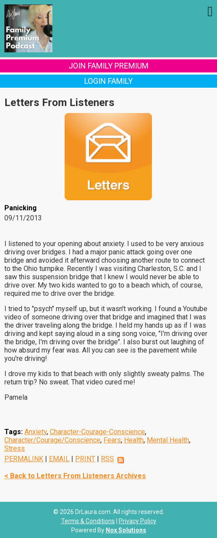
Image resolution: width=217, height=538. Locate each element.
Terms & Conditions (88, 520)
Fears (112, 440)
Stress (14, 448)
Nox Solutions (126, 530)
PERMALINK (23, 459)
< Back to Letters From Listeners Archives (75, 476)
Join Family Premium (108, 65)
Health (134, 440)
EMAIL (59, 459)
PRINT (85, 459)
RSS (107, 459)
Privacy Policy (137, 520)
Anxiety (35, 432)
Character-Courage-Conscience (97, 432)
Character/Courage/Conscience (52, 440)
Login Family (108, 81)
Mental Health (168, 440)
